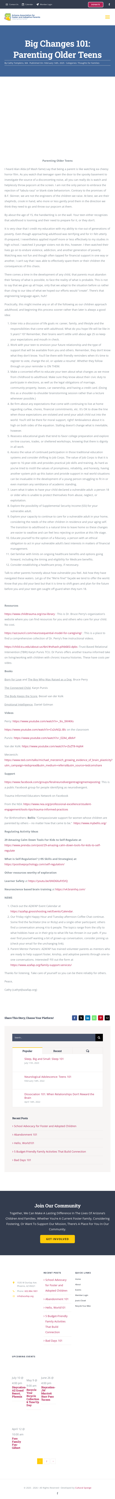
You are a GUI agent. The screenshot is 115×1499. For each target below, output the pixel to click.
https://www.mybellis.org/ (90, 823)
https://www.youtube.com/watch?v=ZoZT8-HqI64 (52, 746)
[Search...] (53, 1037)
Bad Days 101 (22, 1160)
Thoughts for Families (88, 63)
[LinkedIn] (87, 1018)
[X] (81, 1018)
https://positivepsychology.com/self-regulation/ (34, 864)
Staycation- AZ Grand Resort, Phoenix (19, 1391)
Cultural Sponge (83, 1487)
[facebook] (109, 4)
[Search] (99, 1037)
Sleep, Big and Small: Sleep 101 (44, 1059)
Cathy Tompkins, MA (17, 63)
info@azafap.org (25, 1296)
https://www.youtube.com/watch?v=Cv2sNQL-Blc (35, 729)
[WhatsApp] (94, 1018)
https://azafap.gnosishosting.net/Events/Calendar (41, 911)
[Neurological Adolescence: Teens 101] (18, 1077)
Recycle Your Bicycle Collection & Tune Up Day (33, 1397)
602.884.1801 (31, 1291)
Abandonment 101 (25, 1134)
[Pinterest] (100, 1018)
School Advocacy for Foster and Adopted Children (45, 1126)
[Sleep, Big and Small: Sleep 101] (18, 1060)
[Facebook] (74, 1018)
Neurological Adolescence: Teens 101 (47, 1077)
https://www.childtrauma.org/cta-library (29, 614)
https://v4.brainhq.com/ (70, 889)
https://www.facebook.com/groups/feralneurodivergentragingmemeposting (52, 782)
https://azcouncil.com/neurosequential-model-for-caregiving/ (43, 633)
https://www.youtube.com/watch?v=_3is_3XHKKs (43, 721)
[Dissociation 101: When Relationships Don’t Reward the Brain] (18, 1095)
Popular (27, 1051)
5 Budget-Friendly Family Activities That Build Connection (50, 1151)
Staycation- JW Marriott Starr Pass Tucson (48, 1393)
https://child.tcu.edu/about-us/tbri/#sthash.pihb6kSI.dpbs (41, 646)
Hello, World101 (24, 1143)
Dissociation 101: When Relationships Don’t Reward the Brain (59, 1096)
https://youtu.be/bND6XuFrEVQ (48, 881)
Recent (57, 1051)
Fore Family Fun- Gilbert (16, 1443)
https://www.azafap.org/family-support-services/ (41, 965)
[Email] (107, 1018)
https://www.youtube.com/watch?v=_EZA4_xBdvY (44, 738)
